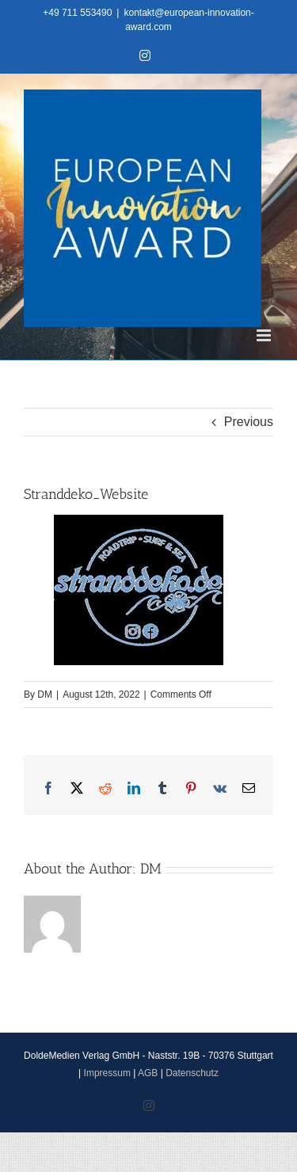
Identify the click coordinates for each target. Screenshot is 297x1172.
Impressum (107, 1073)
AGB (148, 1073)
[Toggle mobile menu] (265, 335)
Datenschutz (192, 1073)
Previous (248, 421)
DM (44, 694)
